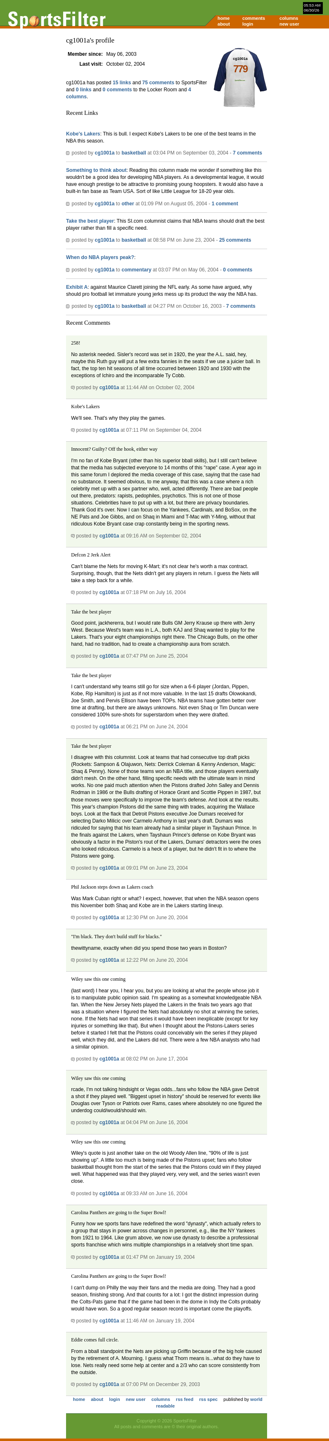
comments (253, 18)
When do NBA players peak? (100, 257)
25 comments (235, 240)
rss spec (208, 1399)
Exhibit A (77, 287)
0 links (84, 90)
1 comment (225, 204)
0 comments (117, 90)
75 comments (158, 83)
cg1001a (104, 153)
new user (289, 23)
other (127, 204)
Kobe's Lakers (83, 134)
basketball (133, 153)
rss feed (184, 1399)
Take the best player (90, 221)
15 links (122, 83)
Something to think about (96, 170)
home (224, 18)
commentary (136, 270)
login (247, 23)
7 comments (247, 153)
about (224, 23)
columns (288, 18)
